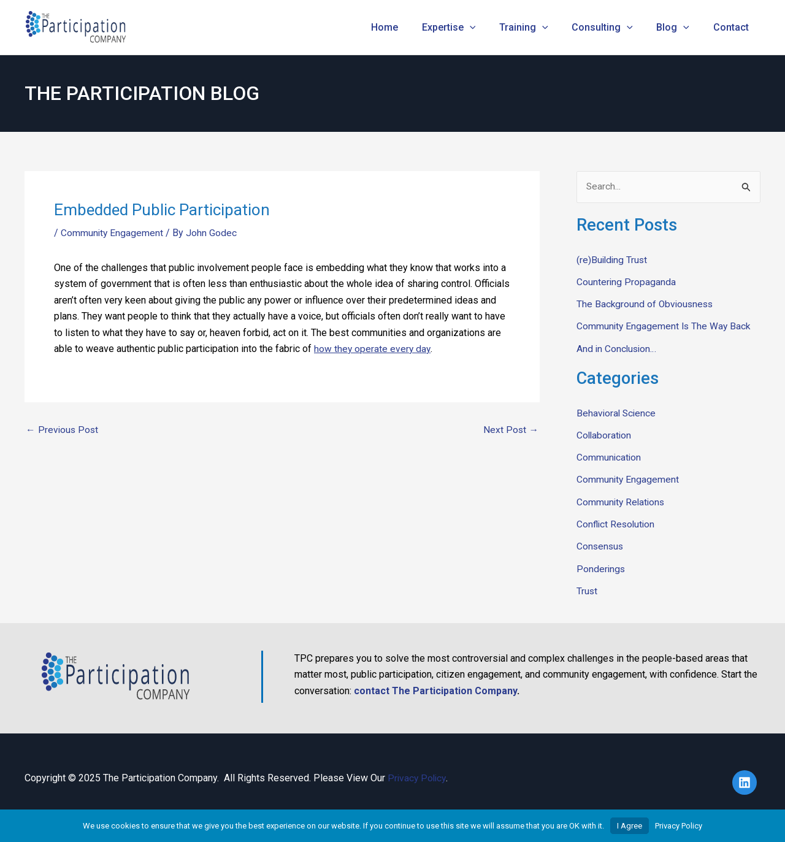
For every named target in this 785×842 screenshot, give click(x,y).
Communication (609, 456)
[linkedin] (746, 780)
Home (407, 27)
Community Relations (621, 501)
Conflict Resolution (616, 523)
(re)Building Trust (612, 260)
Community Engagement (112, 233)
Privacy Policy (418, 776)
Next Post (510, 430)
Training (537, 27)
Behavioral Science (617, 412)
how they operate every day (373, 348)
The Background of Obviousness (646, 304)
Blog (678, 27)
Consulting (612, 27)
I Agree (629, 825)
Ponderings (601, 567)
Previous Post (63, 430)
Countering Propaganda (626, 282)
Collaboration (604, 434)
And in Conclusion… (617, 348)
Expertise (467, 27)
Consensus (600, 545)
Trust (587, 589)
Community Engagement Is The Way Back (665, 326)
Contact (733, 27)
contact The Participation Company (435, 689)
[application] (488, 27)
